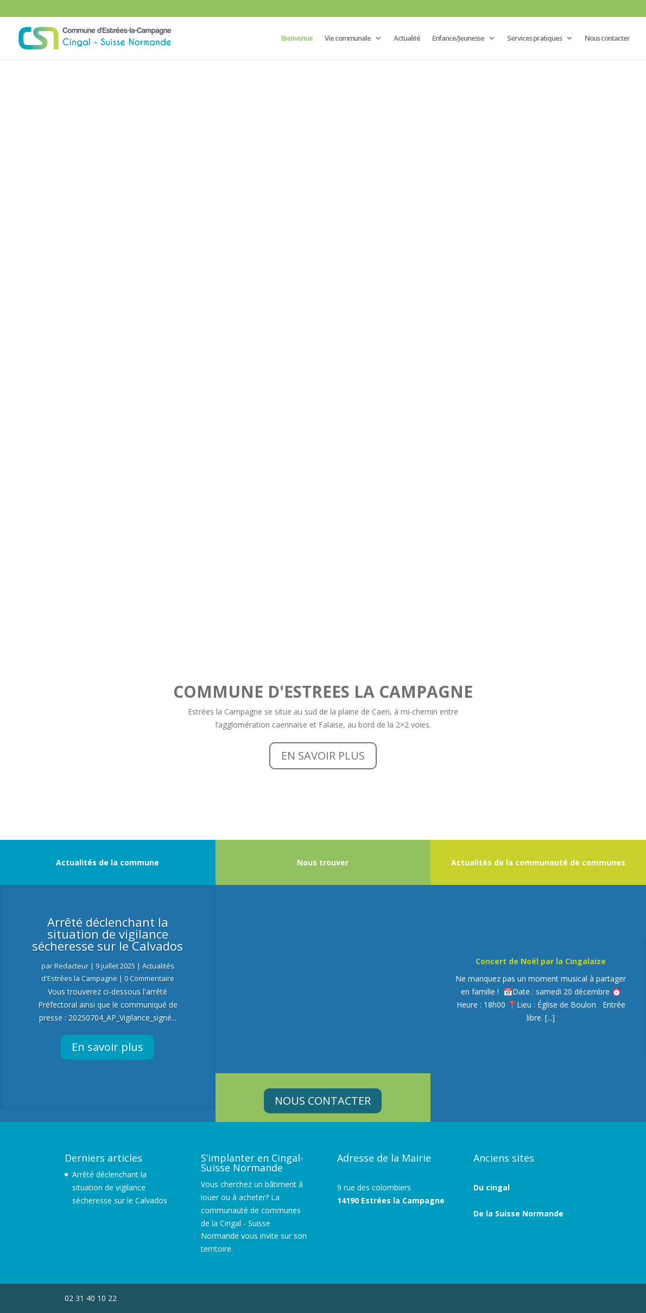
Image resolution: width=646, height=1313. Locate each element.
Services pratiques (534, 38)
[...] (550, 1017)
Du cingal (491, 1187)
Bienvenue (297, 38)
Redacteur (71, 966)
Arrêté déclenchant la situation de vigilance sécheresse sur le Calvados (107, 934)
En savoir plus (107, 1047)
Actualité (407, 38)
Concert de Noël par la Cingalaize (541, 961)
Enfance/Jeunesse (458, 38)
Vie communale (348, 38)
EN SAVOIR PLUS (323, 755)
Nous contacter (607, 38)
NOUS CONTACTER (323, 1100)
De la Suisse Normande (518, 1213)
